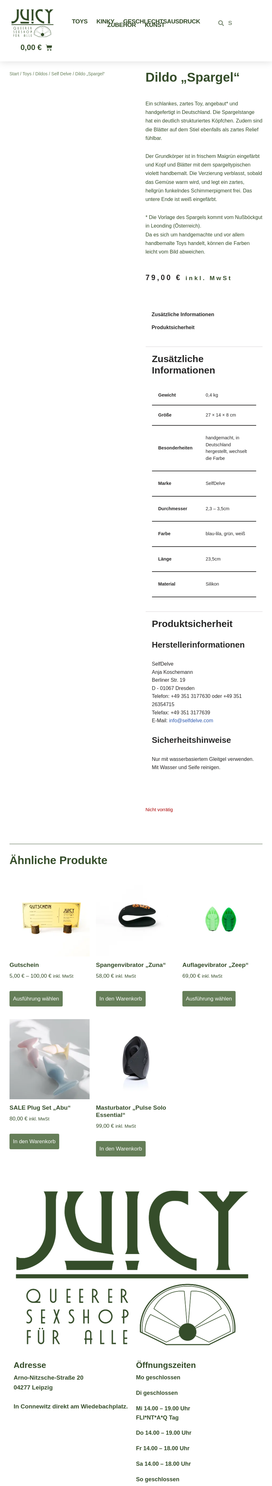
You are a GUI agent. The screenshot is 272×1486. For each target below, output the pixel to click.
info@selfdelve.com (191, 721)
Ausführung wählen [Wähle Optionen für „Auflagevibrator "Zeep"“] (209, 999)
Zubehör (121, 25)
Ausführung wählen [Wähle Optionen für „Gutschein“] (36, 999)
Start (14, 73)
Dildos (41, 73)
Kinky (105, 21)
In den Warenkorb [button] (120, 999)
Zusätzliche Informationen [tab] (183, 314)
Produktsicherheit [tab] (173, 327)
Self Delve (61, 73)
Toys (79, 21)
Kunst (155, 25)
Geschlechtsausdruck (161, 21)
